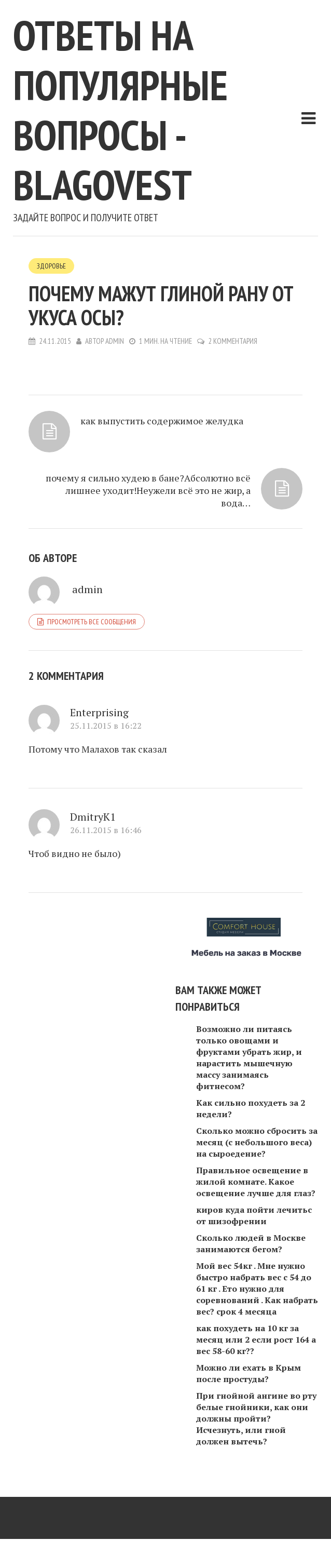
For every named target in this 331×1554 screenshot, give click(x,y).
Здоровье (51, 266)
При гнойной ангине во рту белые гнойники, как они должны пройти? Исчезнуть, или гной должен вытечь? (256, 1418)
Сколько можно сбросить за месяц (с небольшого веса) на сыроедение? (257, 1142)
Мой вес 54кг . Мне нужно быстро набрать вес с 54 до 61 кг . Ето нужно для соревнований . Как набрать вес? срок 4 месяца (257, 1288)
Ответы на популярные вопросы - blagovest (120, 109)
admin (114, 341)
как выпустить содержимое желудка (161, 420)
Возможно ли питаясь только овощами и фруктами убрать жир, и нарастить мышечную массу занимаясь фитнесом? (249, 1057)
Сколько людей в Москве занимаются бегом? (251, 1243)
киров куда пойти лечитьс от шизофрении (254, 1215)
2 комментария (232, 341)
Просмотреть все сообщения (91, 621)
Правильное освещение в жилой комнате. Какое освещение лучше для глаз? (255, 1181)
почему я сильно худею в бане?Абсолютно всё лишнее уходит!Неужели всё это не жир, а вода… (148, 490)
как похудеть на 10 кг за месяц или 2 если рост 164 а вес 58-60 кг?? (256, 1339)
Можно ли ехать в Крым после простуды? (248, 1373)
